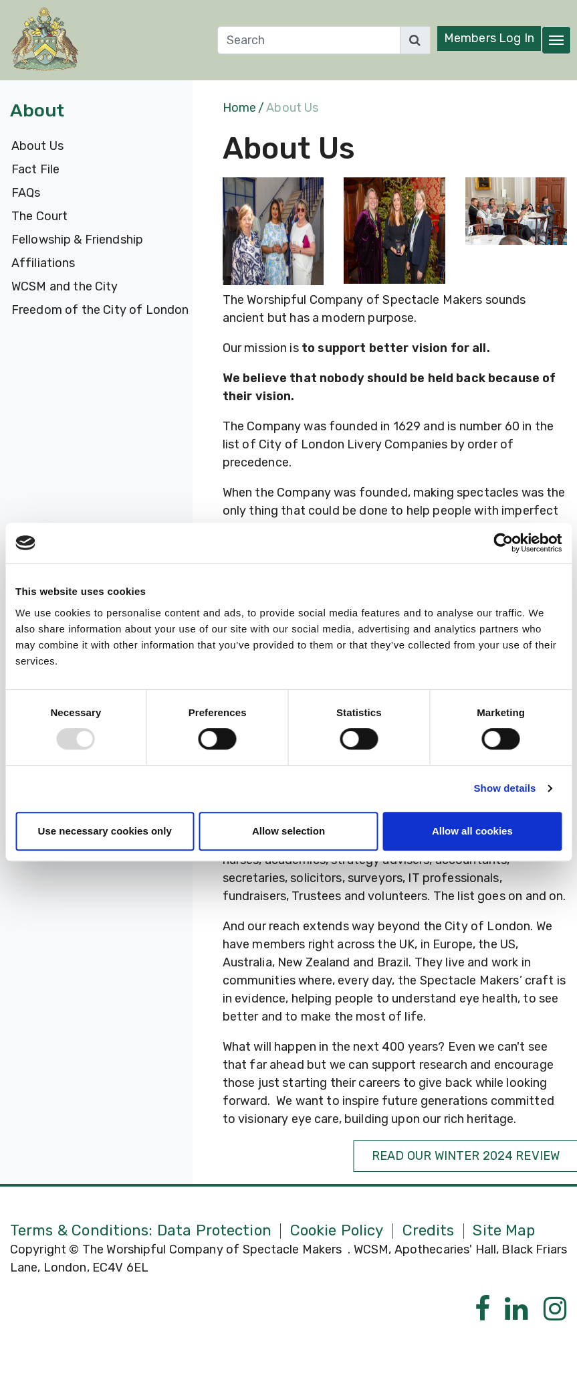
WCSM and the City (64, 286)
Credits (428, 1231)
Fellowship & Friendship (77, 239)
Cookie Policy (337, 1231)
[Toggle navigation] (556, 40)
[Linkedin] (516, 1309)
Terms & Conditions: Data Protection (140, 1231)
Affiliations (43, 263)
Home (239, 107)
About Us (37, 146)
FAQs (25, 192)
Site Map (504, 1231)
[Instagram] (555, 1309)
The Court (39, 216)
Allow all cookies (472, 831)
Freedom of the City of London (100, 309)
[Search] (308, 40)
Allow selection (288, 831)
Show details (505, 788)
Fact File (35, 169)
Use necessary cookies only (105, 831)
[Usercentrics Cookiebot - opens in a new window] (503, 543)
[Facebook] (482, 1309)
